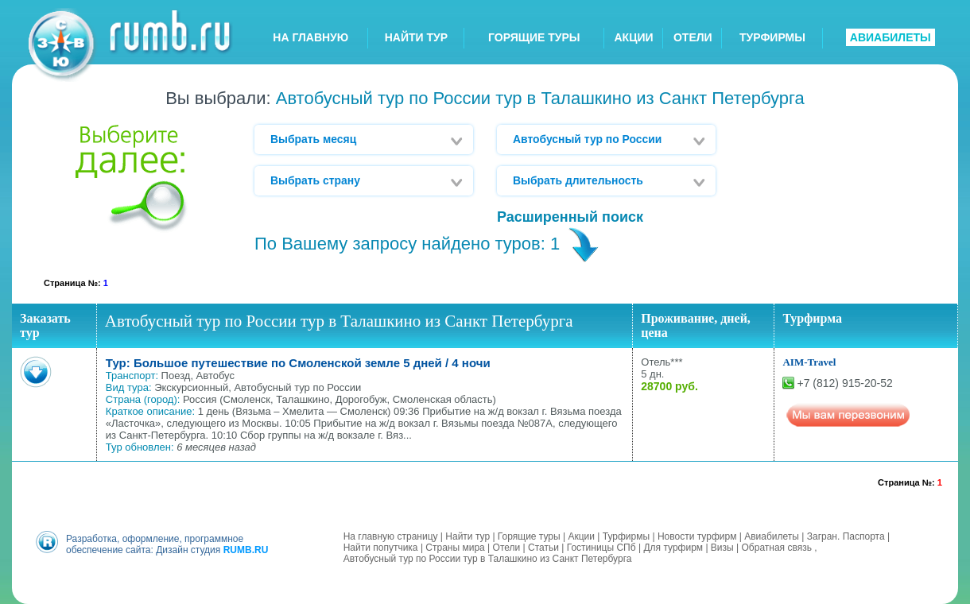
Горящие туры (529, 536)
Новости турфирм (697, 536)
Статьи (543, 547)
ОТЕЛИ (692, 37)
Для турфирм (673, 547)
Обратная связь (777, 547)
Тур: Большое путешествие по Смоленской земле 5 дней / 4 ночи (298, 363)
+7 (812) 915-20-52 (844, 383)
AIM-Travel (809, 362)
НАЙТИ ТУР (416, 37)
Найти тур (467, 536)
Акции (581, 536)
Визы (722, 547)
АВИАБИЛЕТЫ (890, 37)
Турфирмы (626, 536)
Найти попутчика (380, 547)
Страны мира (454, 547)
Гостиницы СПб (601, 547)
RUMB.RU (246, 550)
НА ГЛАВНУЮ (310, 37)
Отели (507, 547)
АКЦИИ (634, 37)
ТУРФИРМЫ (772, 37)
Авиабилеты (771, 536)
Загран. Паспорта (846, 536)
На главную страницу (390, 536)
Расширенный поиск (570, 217)
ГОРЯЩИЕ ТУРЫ (534, 37)
